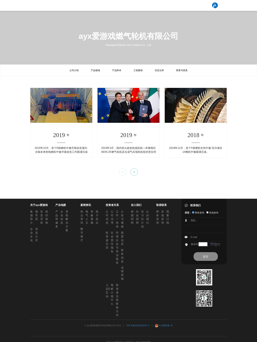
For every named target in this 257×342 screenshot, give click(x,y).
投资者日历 (107, 240)
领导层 (36, 215)
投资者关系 (112, 205)
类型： (188, 212)
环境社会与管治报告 (117, 247)
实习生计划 (142, 219)
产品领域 (95, 70)
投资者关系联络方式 (117, 300)
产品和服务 (56, 219)
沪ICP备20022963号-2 (137, 325)
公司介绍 (74, 70)
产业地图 (60, 205)
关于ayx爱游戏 (39, 205)
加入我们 (136, 205)
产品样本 (116, 70)
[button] (134, 172)
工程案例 (138, 70)
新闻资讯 (85, 205)
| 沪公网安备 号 (161, 325)
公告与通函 (122, 219)
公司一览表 (117, 219)
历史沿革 (159, 70)
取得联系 (161, 205)
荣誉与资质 (182, 70)
